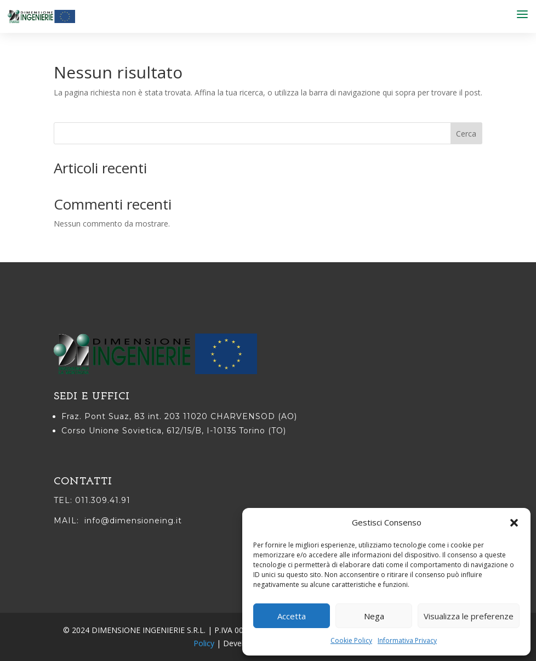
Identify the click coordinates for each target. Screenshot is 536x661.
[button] (514, 522)
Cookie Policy (351, 640)
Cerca (466, 133)
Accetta (291, 616)
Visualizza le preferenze (469, 616)
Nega (374, 616)
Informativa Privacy (407, 640)
